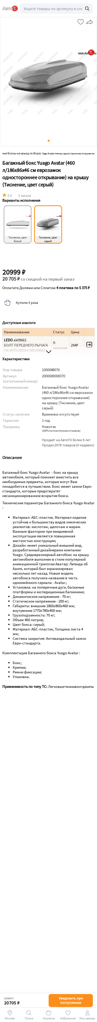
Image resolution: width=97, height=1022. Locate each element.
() (61, 430)
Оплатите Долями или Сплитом (46, 287)
